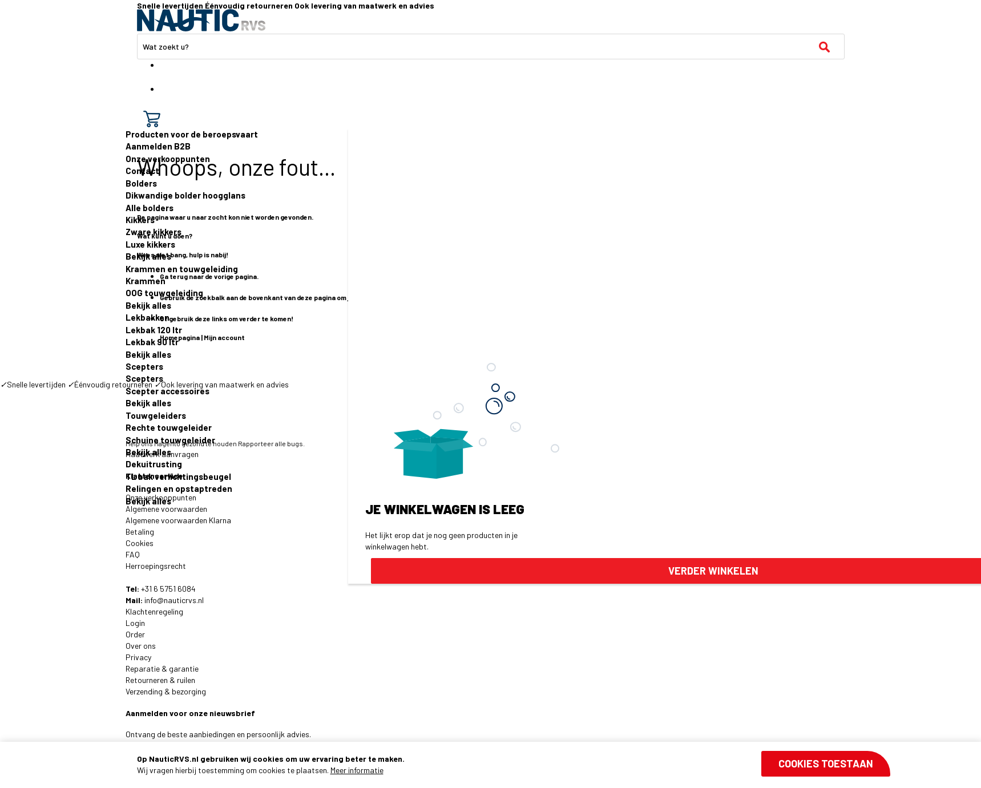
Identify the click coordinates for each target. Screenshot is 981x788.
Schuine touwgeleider (170, 440)
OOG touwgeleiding (164, 293)
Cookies (140, 543)
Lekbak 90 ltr (152, 342)
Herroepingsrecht (156, 566)
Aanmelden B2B (158, 146)
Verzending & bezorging (166, 691)
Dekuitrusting (154, 464)
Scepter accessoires (167, 391)
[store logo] (201, 20)
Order (135, 634)
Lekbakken (147, 317)
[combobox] (491, 46)
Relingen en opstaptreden (179, 488)
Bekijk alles (148, 256)
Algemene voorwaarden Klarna (178, 520)
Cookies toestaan (825, 763)
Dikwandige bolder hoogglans (185, 195)
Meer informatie (356, 770)
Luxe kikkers (150, 244)
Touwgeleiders (156, 415)
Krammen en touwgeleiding (182, 269)
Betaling (140, 531)
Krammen (145, 281)
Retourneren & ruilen (160, 680)
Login (135, 623)
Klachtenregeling (154, 611)
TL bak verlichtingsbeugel (178, 476)
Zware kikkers (153, 232)
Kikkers (140, 220)
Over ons (141, 645)
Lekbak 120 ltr (154, 330)
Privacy (138, 657)
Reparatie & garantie (162, 668)
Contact (142, 170)
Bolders (141, 183)
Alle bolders (149, 208)
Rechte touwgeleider (169, 427)
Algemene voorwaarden (166, 509)
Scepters (144, 366)
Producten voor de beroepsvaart (192, 134)
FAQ (133, 554)
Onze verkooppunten (168, 158)
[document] (513, 764)
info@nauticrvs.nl (174, 600)
